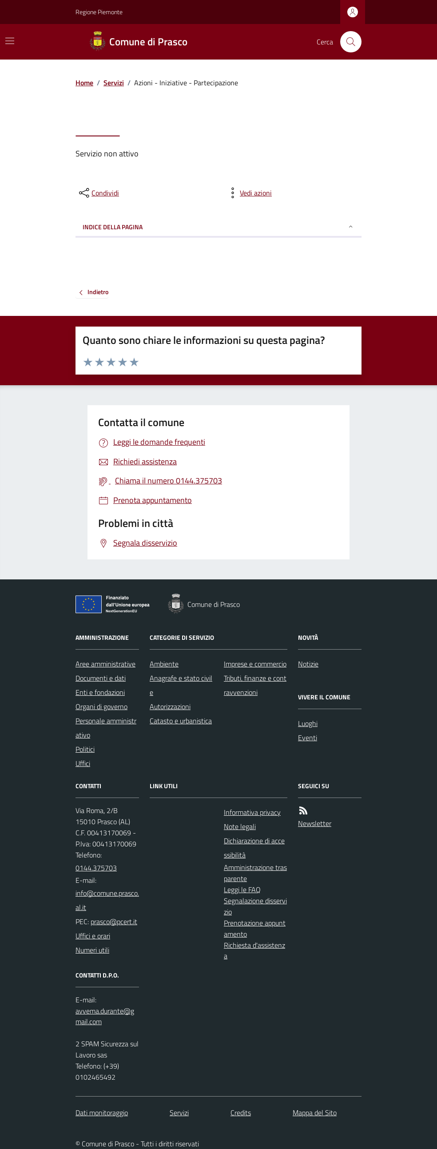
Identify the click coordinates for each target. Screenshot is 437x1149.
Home (84, 82)
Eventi (307, 737)
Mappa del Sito (315, 1112)
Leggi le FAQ (242, 889)
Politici (85, 749)
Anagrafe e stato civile (181, 685)
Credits (240, 1112)
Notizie (308, 663)
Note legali (240, 826)
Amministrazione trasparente (255, 873)
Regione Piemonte (99, 11)
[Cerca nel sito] (347, 41)
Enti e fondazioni (100, 692)
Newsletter (314, 823)
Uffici (82, 763)
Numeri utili (92, 950)
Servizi (113, 82)
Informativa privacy (252, 812)
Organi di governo (101, 706)
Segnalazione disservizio (255, 906)
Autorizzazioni (170, 706)
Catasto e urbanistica (181, 720)
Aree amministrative (105, 663)
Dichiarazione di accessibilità (254, 847)
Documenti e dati (100, 678)
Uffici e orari (92, 935)
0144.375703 (96, 867)
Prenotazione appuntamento (255, 928)
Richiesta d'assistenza (254, 950)
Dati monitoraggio (101, 1112)
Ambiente (164, 663)
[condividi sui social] (98, 193)
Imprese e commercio (255, 663)
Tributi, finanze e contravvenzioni (255, 685)
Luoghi (308, 723)
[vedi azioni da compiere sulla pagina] (249, 193)
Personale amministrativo (105, 727)
